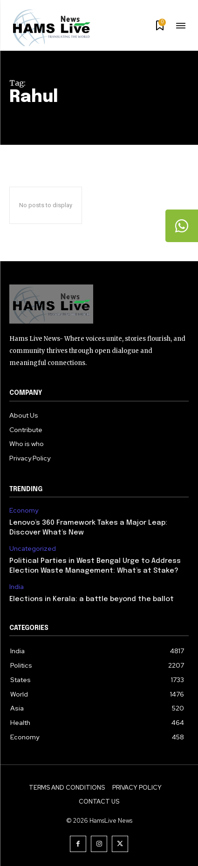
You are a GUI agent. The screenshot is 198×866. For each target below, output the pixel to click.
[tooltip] (181, 226)
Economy (23, 510)
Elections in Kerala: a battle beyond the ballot (91, 599)
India (16, 587)
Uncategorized (32, 549)
